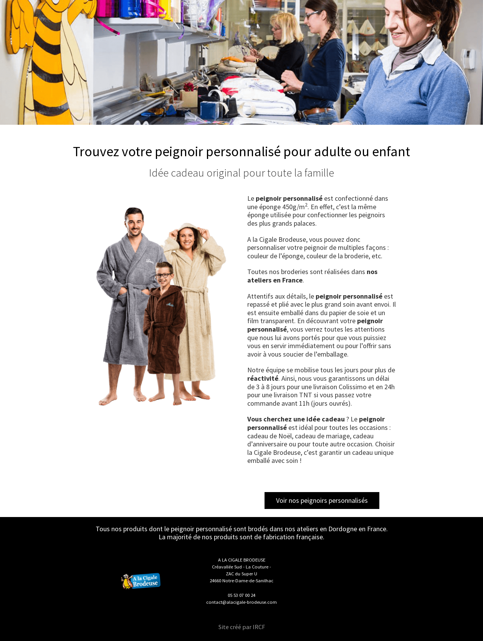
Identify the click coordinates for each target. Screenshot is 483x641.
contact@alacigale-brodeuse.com (241, 602)
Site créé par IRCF (241, 627)
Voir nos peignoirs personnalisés (322, 500)
